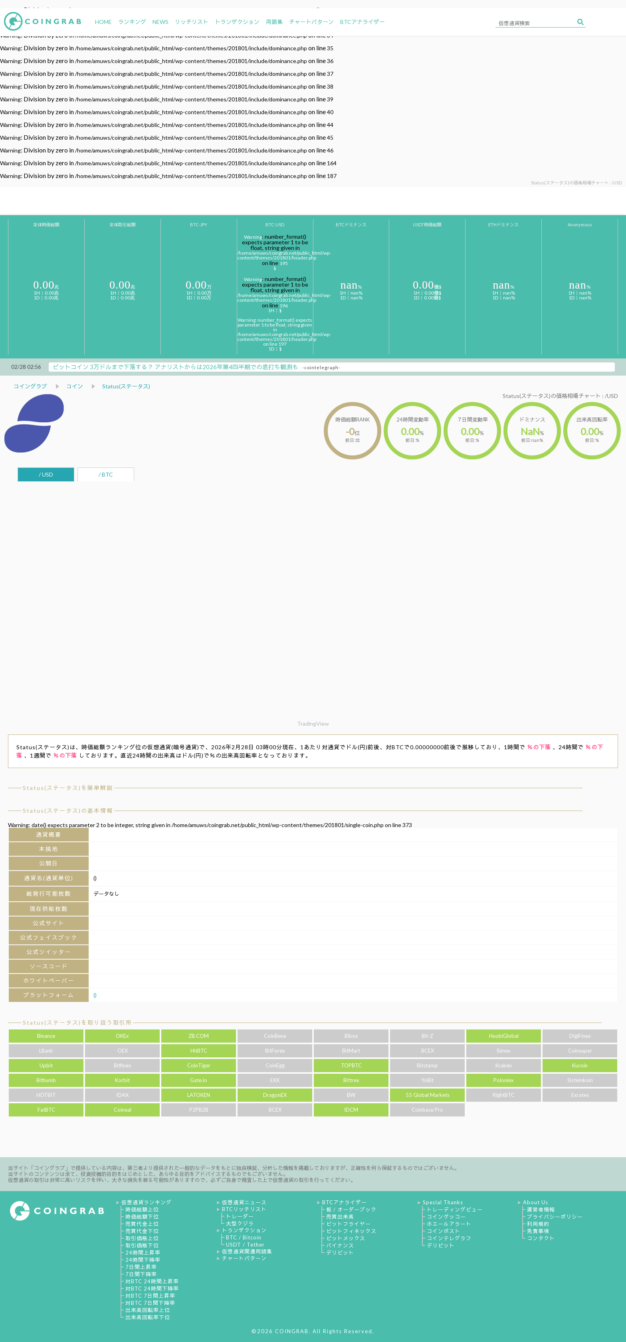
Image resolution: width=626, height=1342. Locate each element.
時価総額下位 (142, 1216)
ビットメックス (345, 1238)
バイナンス (340, 1245)
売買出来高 (340, 1216)
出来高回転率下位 (147, 1317)
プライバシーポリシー (555, 1216)
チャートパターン (244, 1258)
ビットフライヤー (348, 1224)
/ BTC (106, 474)
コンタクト (541, 1238)
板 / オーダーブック (351, 1209)
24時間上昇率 (142, 1252)
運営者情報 (541, 1209)
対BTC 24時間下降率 (152, 1288)
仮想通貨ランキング (146, 1202)
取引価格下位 (142, 1245)
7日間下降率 (141, 1274)
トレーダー (240, 1216)
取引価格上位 (142, 1238)
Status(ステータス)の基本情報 (68, 810)
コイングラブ (30, 386)
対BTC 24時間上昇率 (152, 1281)
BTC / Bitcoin (243, 1237)
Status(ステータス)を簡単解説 (68, 787)
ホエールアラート (449, 1224)
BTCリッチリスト (244, 1209)
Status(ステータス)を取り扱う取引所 (77, 1022)
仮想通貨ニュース (244, 1202)
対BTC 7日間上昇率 (150, 1296)
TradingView (313, 723)
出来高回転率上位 (147, 1310)
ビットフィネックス (351, 1231)
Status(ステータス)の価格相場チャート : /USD (560, 395)
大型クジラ (240, 1223)
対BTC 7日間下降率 (150, 1303)
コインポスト (443, 1231)
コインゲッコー (446, 1216)
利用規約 (538, 1224)
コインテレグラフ (449, 1238)
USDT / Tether (245, 1244)
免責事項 (538, 1231)
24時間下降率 (142, 1260)
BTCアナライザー (344, 1202)
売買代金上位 (142, 1224)
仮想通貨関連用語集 (247, 1251)
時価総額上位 (142, 1209)
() (95, 995)
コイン (74, 386)
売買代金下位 (142, 1231)
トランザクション (244, 1230)
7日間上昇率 (141, 1267)
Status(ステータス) (126, 386)
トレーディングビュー (455, 1209)
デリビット (340, 1252)
